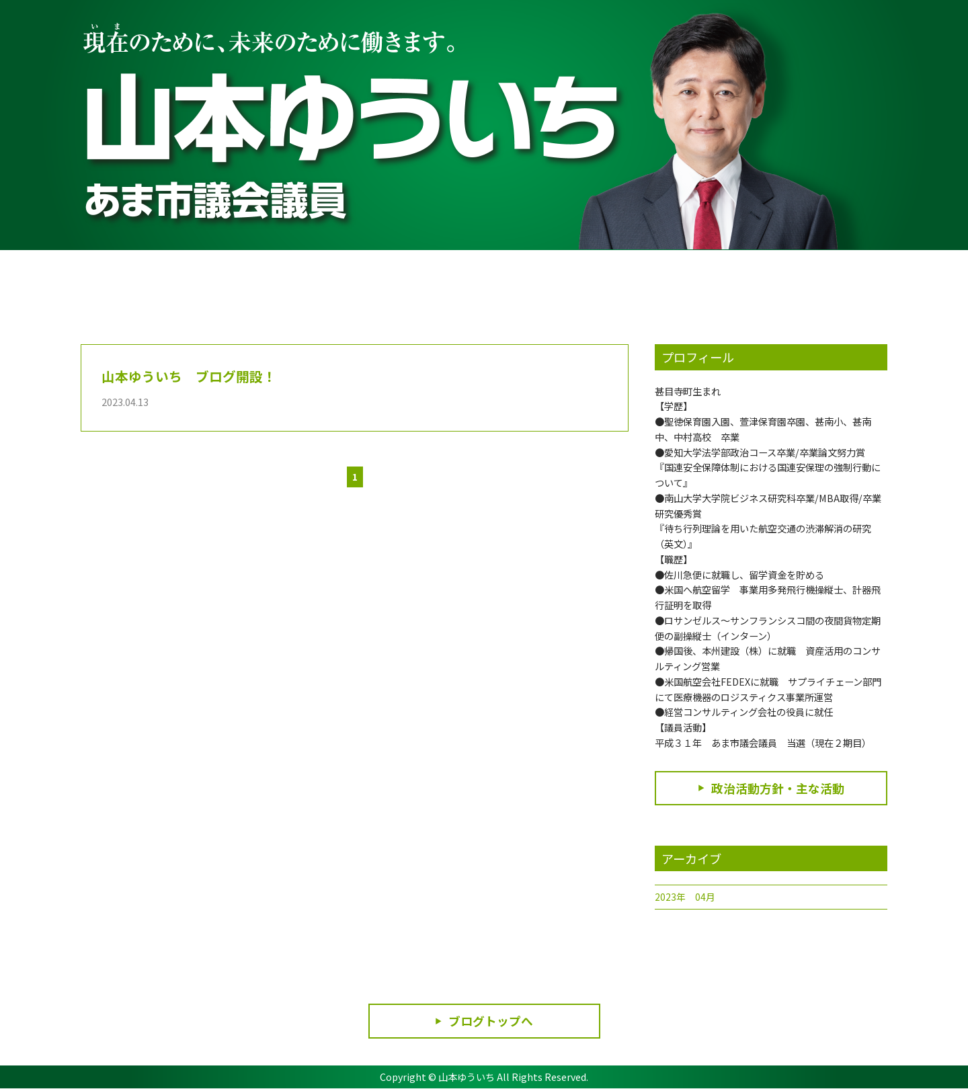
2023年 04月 (685, 897)
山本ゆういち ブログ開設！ (189, 376)
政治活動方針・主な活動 (777, 788)
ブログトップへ (490, 1021)
